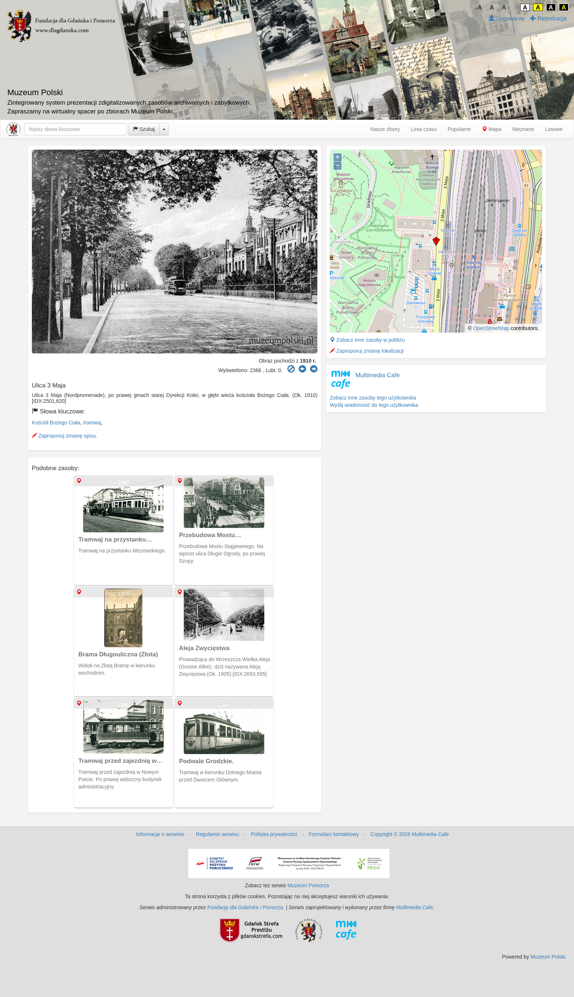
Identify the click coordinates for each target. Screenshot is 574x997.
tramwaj (92, 423)
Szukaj (144, 129)
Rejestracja (548, 18)
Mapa (492, 129)
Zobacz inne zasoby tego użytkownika (373, 398)
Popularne (459, 129)
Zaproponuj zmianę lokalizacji (367, 351)
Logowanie (507, 18)
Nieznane (523, 129)
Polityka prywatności (274, 834)
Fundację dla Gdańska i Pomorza (245, 907)
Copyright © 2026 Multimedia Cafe (409, 834)
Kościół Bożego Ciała (56, 423)
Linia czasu (424, 129)
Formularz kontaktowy (334, 834)
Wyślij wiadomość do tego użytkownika (374, 405)
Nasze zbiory (385, 129)
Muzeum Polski (547, 957)
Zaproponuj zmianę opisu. (64, 436)
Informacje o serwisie (160, 834)
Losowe (554, 129)
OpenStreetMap (491, 328)
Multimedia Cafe (377, 375)
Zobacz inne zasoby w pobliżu (367, 340)
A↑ (506, 7)
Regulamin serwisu (217, 834)
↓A (478, 7)
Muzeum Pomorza (308, 885)
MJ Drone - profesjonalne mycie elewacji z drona (510, 975)
